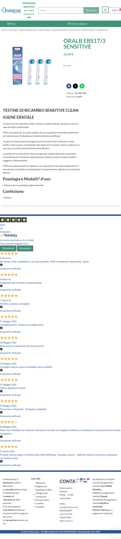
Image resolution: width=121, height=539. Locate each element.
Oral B (79, 96)
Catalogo (13, 30)
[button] (68, 86)
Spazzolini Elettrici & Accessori (66, 30)
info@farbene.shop (69, 507)
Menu (11, 23)
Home (4, 30)
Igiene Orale (44, 30)
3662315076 (66, 514)
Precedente (8, 248)
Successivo (25, 248)
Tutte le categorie (77, 23)
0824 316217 (66, 520)
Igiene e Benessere (28, 30)
